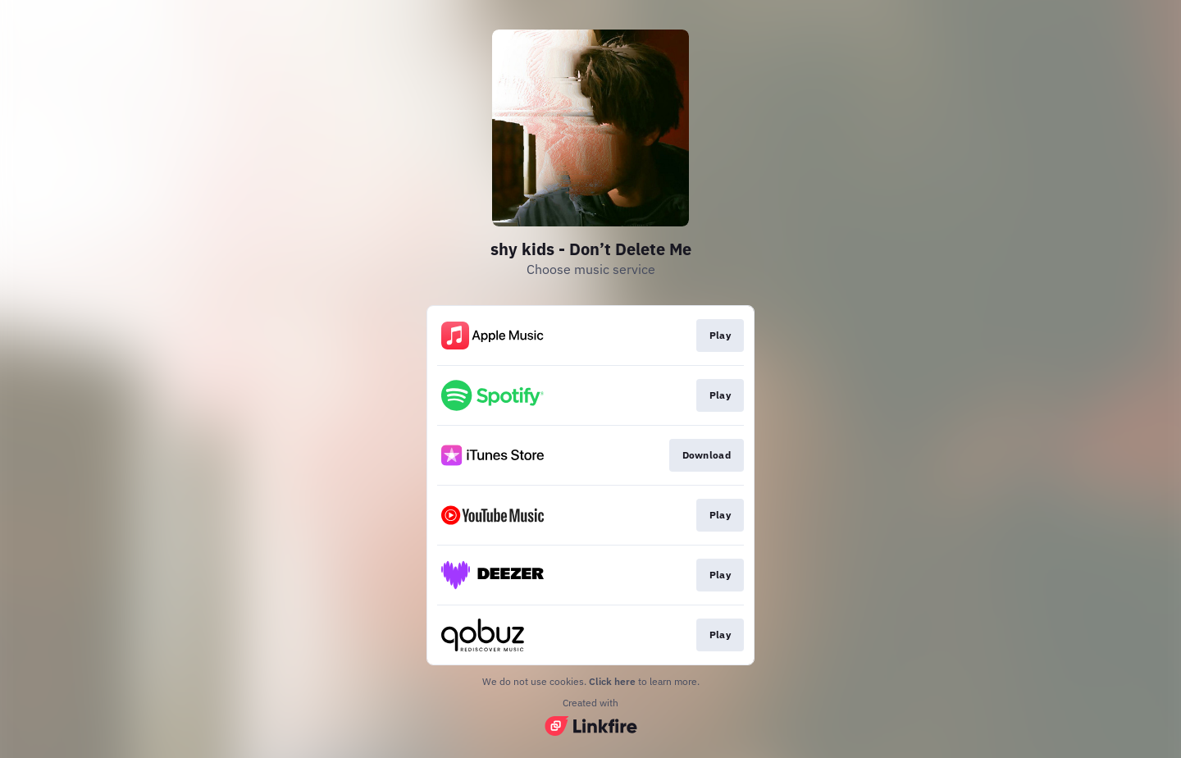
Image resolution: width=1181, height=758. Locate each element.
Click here (612, 681)
